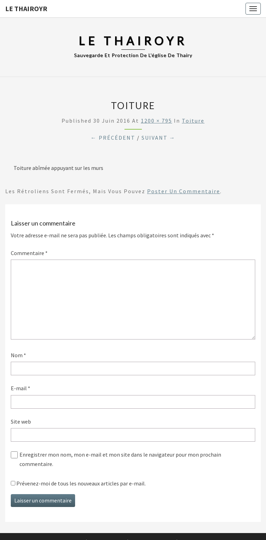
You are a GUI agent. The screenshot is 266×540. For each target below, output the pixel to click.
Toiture (193, 120)
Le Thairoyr (26, 8)
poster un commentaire (183, 191)
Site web (21, 421)
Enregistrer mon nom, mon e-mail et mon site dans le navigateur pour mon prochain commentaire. (120, 459)
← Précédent (113, 137)
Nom (18, 355)
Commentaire (29, 252)
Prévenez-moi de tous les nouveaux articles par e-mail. (81, 483)
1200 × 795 (156, 120)
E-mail (20, 388)
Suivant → (159, 137)
